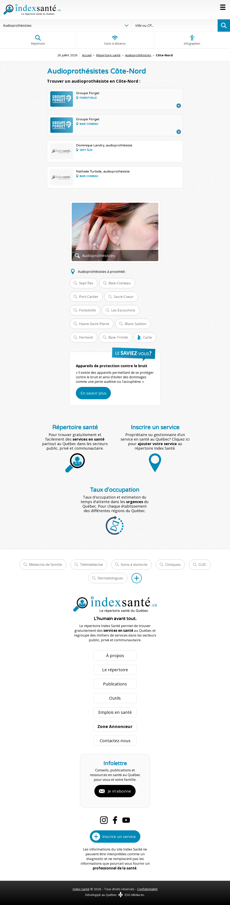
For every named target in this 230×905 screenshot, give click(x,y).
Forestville (87, 310)
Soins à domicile (134, 564)
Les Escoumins (123, 310)
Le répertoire (115, 669)
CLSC (202, 564)
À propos (115, 655)
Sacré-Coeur (124, 296)
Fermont (86, 337)
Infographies (192, 40)
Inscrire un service (119, 836)
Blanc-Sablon (135, 323)
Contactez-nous (115, 740)
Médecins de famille (45, 564)
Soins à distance (115, 40)
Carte (147, 337)
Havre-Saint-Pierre (94, 323)
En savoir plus (93, 393)
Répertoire (38, 40)
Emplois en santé (115, 712)
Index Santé (81, 889)
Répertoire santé (108, 55)
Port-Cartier (88, 296)
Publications (115, 684)
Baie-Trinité (118, 337)
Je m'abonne (119, 791)
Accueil (87, 55)
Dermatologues (110, 578)
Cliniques (173, 564)
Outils (115, 698)
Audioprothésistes (138, 55)
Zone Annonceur (115, 726)
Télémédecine (91, 564)
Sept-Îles (86, 283)
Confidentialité (147, 889)
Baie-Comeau (120, 283)
